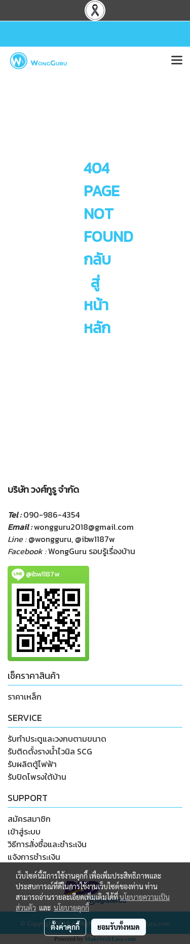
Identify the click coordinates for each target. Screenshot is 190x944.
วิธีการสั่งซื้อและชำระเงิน (47, 844)
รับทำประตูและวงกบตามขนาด (57, 739)
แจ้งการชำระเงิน (34, 857)
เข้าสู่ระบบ (24, 831)
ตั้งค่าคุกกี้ (65, 926)
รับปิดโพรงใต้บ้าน (37, 777)
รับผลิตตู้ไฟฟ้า (32, 764)
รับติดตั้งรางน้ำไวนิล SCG (50, 751)
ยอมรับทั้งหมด (118, 926)
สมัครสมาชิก (29, 819)
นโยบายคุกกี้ (71, 907)
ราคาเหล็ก (25, 697)
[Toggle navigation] (177, 61)
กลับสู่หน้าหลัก (97, 293)
